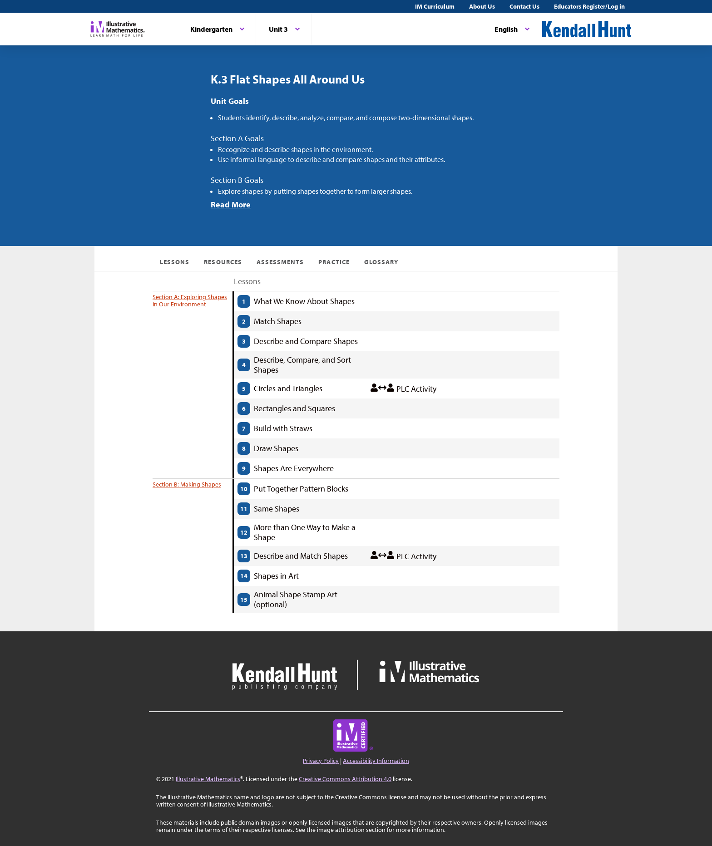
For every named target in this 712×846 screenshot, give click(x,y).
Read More (231, 204)
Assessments (280, 262)
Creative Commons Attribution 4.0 (345, 779)
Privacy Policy (321, 761)
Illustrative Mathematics (208, 779)
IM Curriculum (435, 6)
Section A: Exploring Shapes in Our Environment (190, 300)
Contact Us (524, 6)
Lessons (174, 262)
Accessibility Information (376, 761)
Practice (333, 262)
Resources (223, 262)
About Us (482, 6)
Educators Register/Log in (589, 6)
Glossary (381, 262)
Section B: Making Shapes (187, 484)
